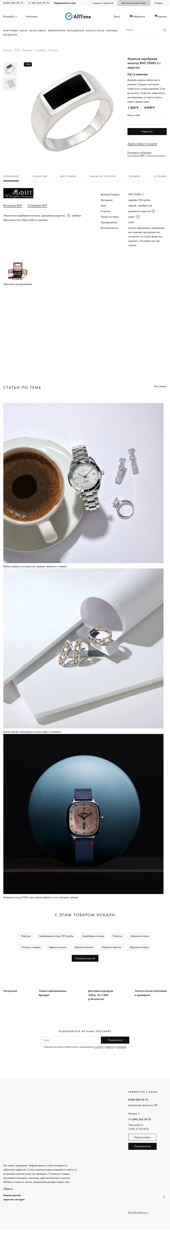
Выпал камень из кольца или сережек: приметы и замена (35, 566)
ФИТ (17, 50)
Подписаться (115, 1040)
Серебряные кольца (93, 936)
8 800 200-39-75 (13, 3)
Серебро (40, 50)
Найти (164, 30)
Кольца (7, 50)
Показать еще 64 (85, 958)
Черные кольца (57, 947)
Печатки (53, 50)
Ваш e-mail (133, 115)
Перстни (25, 936)
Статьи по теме (22, 387)
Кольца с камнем (31, 947)
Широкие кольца (138, 947)
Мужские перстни (111, 947)
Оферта (8, 1188)
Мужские (28, 50)
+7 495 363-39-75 (38, 3)
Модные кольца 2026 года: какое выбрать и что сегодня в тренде (40, 897)
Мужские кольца (139, 936)
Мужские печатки (84, 947)
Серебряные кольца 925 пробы (56, 936)
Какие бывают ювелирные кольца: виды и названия (32, 731)
